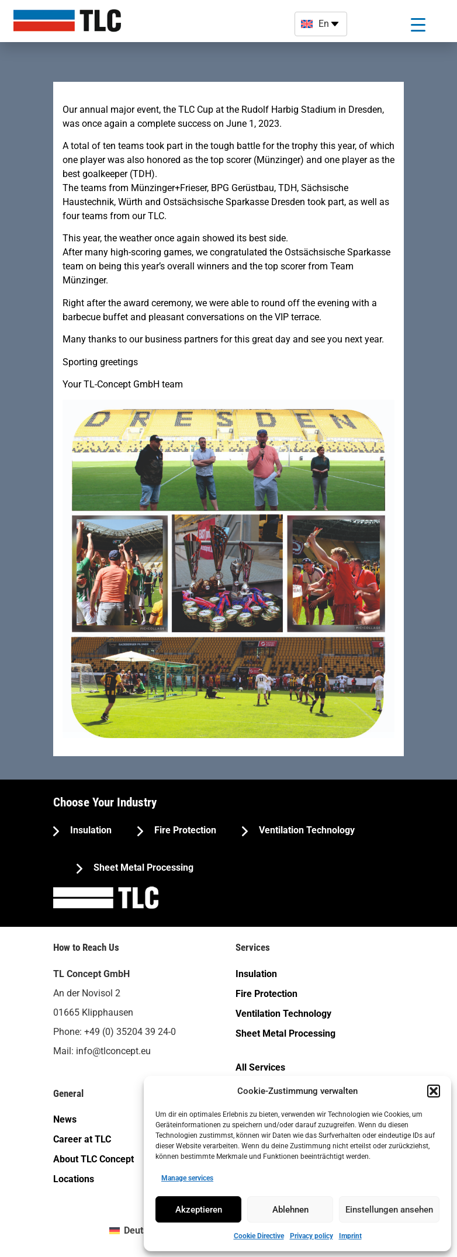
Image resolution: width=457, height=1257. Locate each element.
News (65, 1119)
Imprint (350, 1236)
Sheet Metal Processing (142, 867)
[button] (433, 1091)
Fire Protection (184, 830)
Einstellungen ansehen (389, 1209)
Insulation (90, 830)
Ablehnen (290, 1209)
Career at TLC (82, 1139)
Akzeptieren (198, 1209)
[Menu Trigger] (418, 25)
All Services (260, 1067)
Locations (73, 1179)
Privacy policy (311, 1236)
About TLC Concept (93, 1159)
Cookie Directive (259, 1236)
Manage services (187, 1178)
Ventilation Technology (306, 830)
